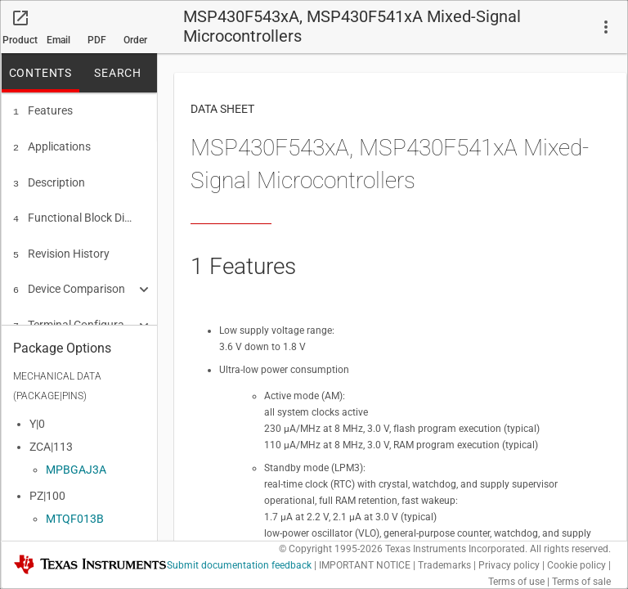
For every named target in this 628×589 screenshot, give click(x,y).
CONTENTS (40, 72)
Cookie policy (576, 565)
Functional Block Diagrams (73, 212)
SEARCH (117, 72)
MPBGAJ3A (76, 464)
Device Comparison (69, 280)
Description (49, 179)
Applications (52, 144)
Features (43, 110)
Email (58, 40)
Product (20, 40)
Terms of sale (581, 581)
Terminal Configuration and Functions (73, 314)
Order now (135, 44)
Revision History (61, 247)
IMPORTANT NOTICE (364, 565)
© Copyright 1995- (331, 549)
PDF (96, 40)
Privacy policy (509, 565)
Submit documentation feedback (239, 565)
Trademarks (444, 565)
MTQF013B (75, 513)
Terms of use (516, 581)
